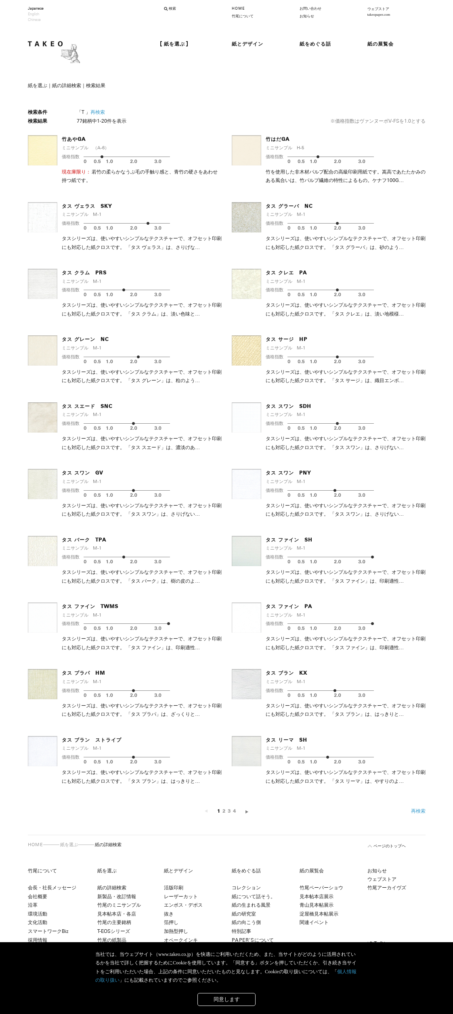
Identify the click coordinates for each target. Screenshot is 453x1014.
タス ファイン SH (289, 540)
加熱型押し (176, 931)
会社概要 (37, 896)
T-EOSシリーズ (113, 931)
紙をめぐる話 (246, 871)
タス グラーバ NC (289, 206)
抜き (169, 914)
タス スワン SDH (288, 406)
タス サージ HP (286, 339)
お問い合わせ (310, 8)
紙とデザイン (178, 871)
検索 (172, 8)
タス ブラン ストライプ (92, 740)
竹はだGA (277, 139)
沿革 (33, 905)
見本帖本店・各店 (116, 914)
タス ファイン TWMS (90, 606)
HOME (238, 8)
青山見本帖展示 (316, 905)
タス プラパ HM (83, 673)
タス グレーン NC (85, 339)
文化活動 (37, 922)
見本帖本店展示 (316, 896)
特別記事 (241, 931)
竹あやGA (74, 139)
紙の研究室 (244, 914)
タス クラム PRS (84, 273)
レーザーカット (181, 896)
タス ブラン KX (286, 673)
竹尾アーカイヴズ (386, 888)
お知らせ (307, 16)
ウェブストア (381, 879)
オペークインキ (181, 940)
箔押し (171, 922)
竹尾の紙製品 (111, 940)
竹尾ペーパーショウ (321, 888)
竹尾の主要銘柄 (114, 922)
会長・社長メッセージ (52, 888)
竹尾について (243, 16)
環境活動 (37, 914)
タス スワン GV (82, 473)
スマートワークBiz (48, 931)
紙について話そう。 (253, 896)
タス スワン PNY (288, 473)
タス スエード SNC (87, 406)
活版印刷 (173, 888)
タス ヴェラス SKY (87, 206)
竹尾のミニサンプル (119, 905)
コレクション (246, 888)
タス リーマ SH (286, 740)
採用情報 (37, 940)
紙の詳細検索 (111, 888)
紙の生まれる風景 (251, 905)
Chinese (34, 20)
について (253, 940)
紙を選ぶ (69, 844)
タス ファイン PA (289, 606)
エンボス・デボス (183, 905)
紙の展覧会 (312, 871)
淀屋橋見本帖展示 (319, 914)
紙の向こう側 (246, 922)
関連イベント (314, 922)
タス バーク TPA (84, 540)
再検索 (97, 112)
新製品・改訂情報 (116, 896)
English (33, 14)
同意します (227, 999)
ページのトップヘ (389, 846)
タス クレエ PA (286, 273)
